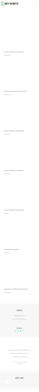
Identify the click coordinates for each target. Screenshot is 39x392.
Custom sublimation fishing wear (14, 170)
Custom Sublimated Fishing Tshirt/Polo (15, 91)
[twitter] (18, 331)
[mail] (23, 331)
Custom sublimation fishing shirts (14, 131)
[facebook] (15, 331)
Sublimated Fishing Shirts (11, 249)
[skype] (20, 331)
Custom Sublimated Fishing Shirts (14, 52)
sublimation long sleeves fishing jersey (16, 289)
